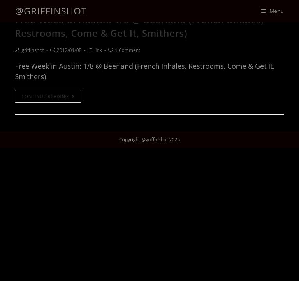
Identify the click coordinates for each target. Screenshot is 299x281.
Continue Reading (47, 96)
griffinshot (32, 50)
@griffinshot (51, 10)
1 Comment (127, 50)
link (98, 50)
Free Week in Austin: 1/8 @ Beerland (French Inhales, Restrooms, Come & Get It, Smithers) (139, 26)
